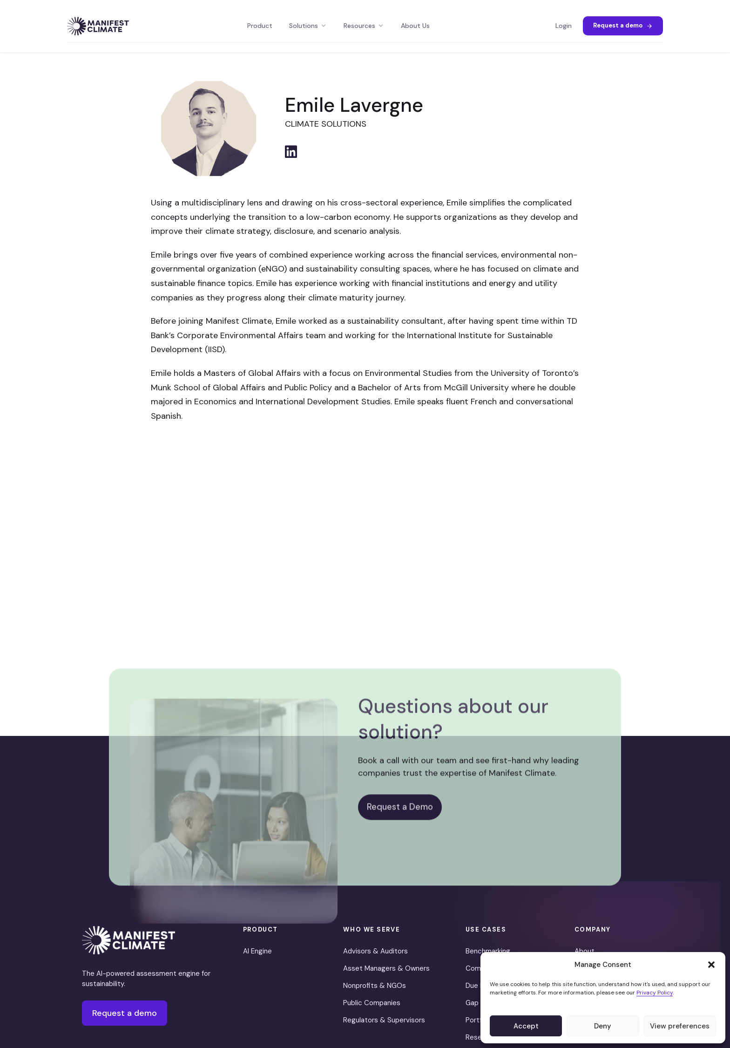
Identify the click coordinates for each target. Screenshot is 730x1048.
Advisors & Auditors (375, 951)
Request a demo (623, 25)
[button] (711, 964)
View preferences (680, 1026)
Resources (364, 25)
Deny (602, 1026)
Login (563, 25)
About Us (415, 25)
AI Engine (257, 951)
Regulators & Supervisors (384, 1020)
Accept (526, 1026)
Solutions (308, 25)
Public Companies (371, 1002)
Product (259, 25)
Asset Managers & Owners (386, 968)
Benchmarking (488, 951)
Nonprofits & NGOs (374, 985)
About (585, 951)
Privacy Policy (654, 992)
